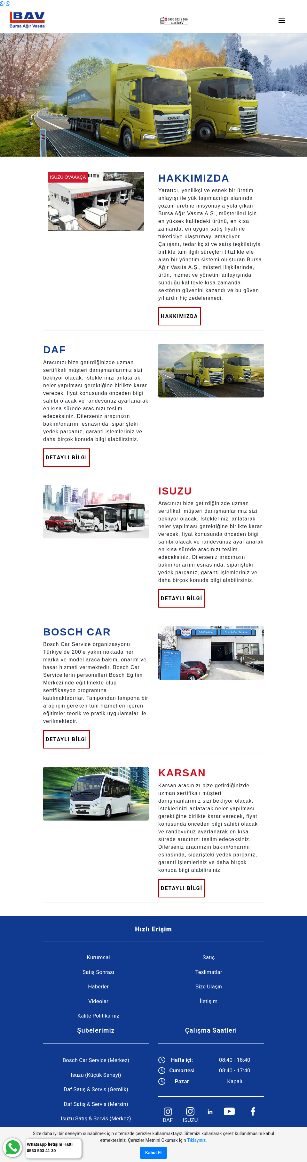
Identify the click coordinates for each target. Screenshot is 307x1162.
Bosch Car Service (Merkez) (96, 1060)
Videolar (98, 1001)
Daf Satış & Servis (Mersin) (96, 1104)
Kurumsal (98, 957)
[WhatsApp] (3, 4)
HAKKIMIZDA (179, 316)
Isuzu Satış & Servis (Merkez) (96, 1118)
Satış (209, 957)
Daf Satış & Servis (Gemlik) (96, 1089)
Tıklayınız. (197, 1140)
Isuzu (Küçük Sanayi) (96, 1075)
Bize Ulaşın (208, 986)
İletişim (208, 1001)
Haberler (98, 986)
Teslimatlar (208, 972)
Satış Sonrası (98, 972)
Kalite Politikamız (98, 1015)
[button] (23, 95)
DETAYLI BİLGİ (66, 457)
